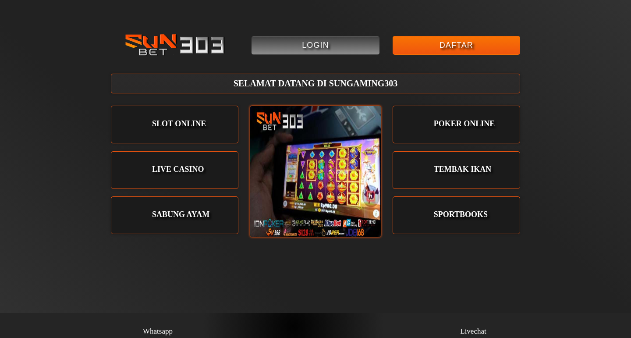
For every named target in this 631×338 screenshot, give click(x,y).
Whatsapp (158, 325)
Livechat (473, 325)
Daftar (456, 45)
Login (315, 45)
